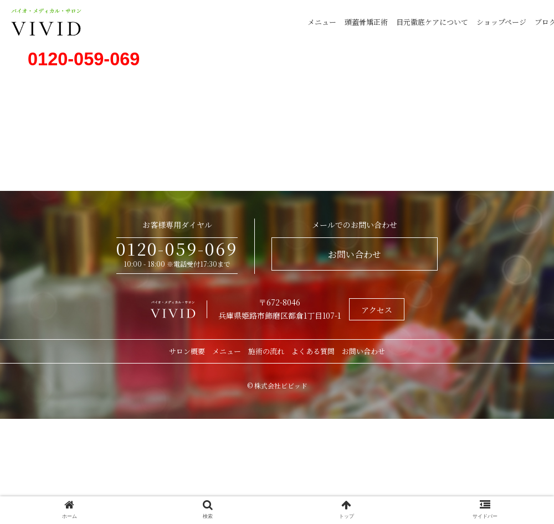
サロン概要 (187, 351)
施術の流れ (266, 351)
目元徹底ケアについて (432, 22)
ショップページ (501, 22)
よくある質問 (313, 351)
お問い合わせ (354, 254)
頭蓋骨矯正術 (366, 22)
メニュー (321, 22)
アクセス (376, 309)
